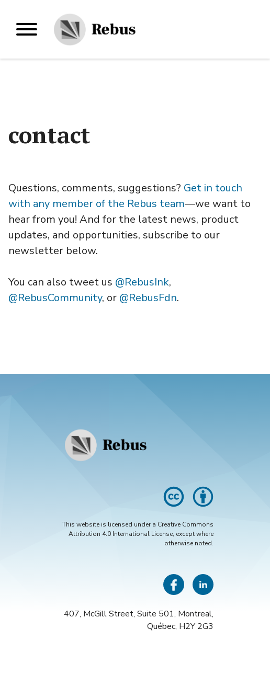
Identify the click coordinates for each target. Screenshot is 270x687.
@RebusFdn (148, 298)
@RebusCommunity (55, 298)
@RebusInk (142, 282)
